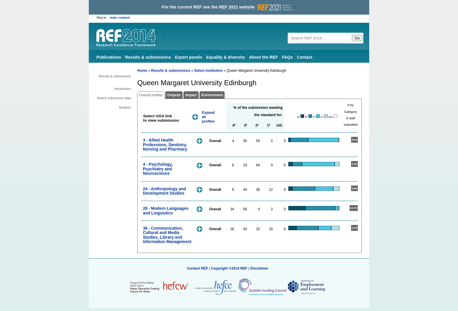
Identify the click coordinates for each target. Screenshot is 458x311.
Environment (212, 95)
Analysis (125, 107)
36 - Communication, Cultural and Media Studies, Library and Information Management (167, 235)
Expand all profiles (208, 117)
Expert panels (188, 57)
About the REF (263, 57)
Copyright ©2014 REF (229, 268)
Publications (108, 57)
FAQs (287, 57)
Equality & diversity (225, 57)
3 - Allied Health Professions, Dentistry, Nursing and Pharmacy (165, 144)
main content (120, 17)
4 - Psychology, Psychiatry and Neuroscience (157, 169)
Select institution (208, 71)
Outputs (174, 95)
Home (142, 71)
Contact (304, 57)
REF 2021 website (256, 7)
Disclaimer (259, 268)
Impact (191, 95)
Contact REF (197, 268)
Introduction (122, 88)
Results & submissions (148, 57)
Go (357, 38)
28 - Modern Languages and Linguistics (165, 210)
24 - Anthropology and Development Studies (164, 190)
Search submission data (114, 98)
